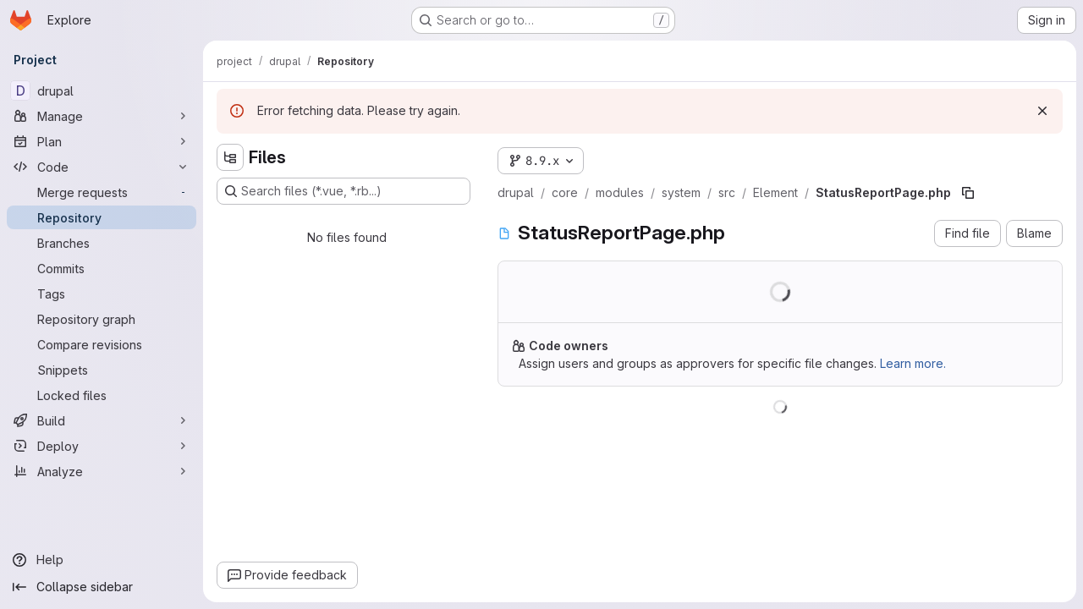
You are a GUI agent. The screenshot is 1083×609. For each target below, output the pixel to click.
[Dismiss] (1042, 111)
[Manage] (101, 116)
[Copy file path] (967, 192)
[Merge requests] (101, 192)
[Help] (101, 560)
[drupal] (101, 90)
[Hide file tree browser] (230, 157)
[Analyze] (101, 471)
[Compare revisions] (101, 344)
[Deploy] (101, 446)
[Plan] (101, 141)
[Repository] (101, 217)
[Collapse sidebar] (101, 587)
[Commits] (101, 268)
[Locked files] (101, 395)
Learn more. (913, 363)
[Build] (101, 420)
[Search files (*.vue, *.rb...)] (343, 191)
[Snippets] (101, 369)
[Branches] (101, 243)
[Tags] (101, 293)
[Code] (101, 166)
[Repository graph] (101, 319)
